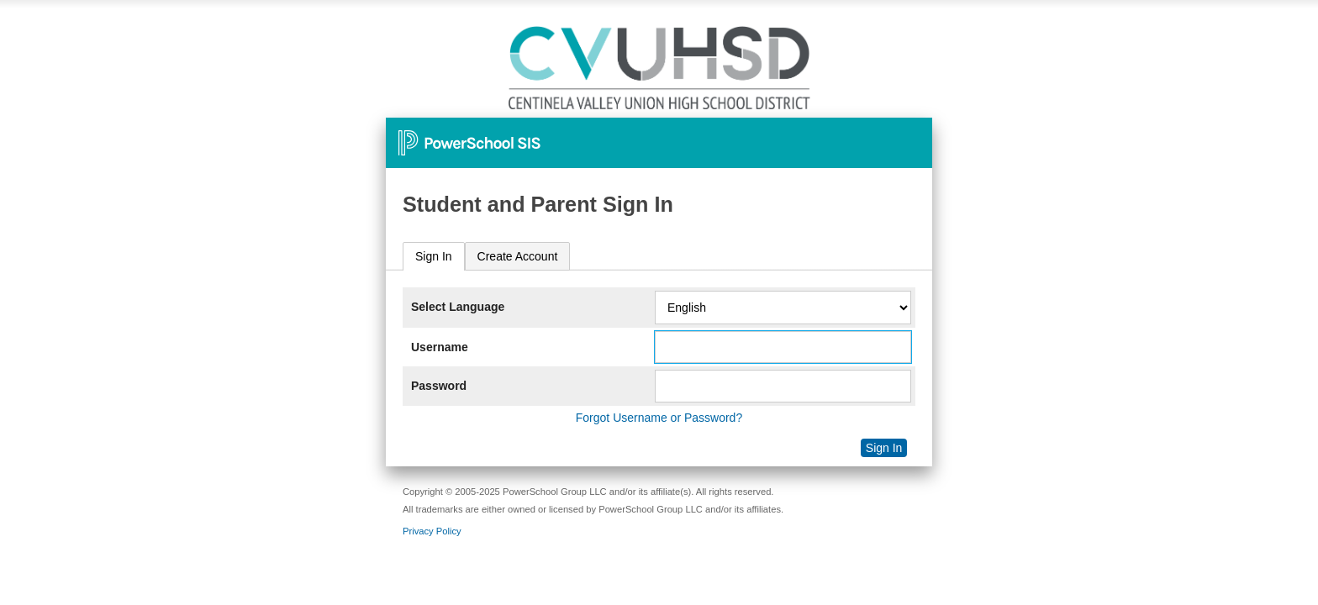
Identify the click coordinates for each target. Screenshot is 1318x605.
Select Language (457, 306)
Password (439, 385)
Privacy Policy (432, 531)
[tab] (434, 256)
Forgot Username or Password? (659, 417)
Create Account (517, 256)
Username (439, 347)
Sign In (433, 256)
